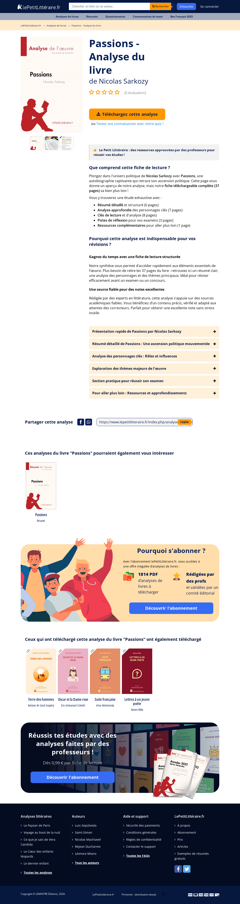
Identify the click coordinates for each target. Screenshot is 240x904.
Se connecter (209, 6)
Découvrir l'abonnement (171, 608)
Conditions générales (141, 832)
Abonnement (186, 832)
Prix (180, 839)
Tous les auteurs (87, 863)
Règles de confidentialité (143, 839)
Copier (184, 422)
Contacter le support (141, 847)
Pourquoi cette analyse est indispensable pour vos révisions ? (142, 241)
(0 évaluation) (135, 92)
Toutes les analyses (38, 873)
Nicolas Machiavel (88, 839)
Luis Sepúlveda (86, 825)
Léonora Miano (85, 854)
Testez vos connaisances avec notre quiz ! (129, 123)
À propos (183, 825)
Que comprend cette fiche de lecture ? (129, 167)
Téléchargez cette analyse (127, 114)
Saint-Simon (83, 832)
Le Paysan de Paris (37, 825)
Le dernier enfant (36, 863)
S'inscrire (186, 6)
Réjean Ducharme (88, 847)
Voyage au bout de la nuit (42, 832)
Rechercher (160, 6)
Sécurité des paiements (143, 825)
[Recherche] (109, 6)
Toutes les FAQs (138, 856)
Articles (182, 847)
